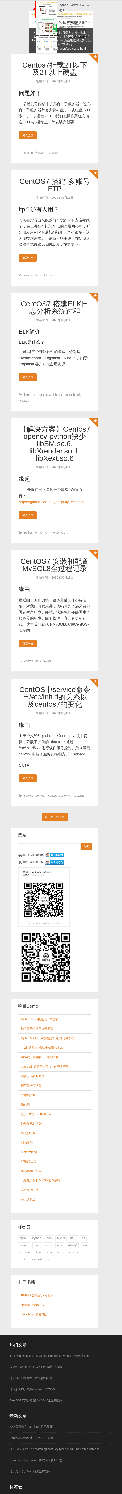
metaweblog (29, 1152)
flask (38, 1252)
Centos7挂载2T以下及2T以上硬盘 (54, 68)
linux (38, 275)
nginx (22, 1238)
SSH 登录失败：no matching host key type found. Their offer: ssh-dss (54, 1449)
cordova (24, 1252)
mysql (47, 661)
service (28, 795)
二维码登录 (28, 1095)
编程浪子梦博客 (31, 1085)
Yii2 (85, 1245)
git (83, 1238)
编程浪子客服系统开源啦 (37, 1028)
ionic (37, 1245)
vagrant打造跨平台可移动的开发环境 (45, 1066)
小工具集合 (28, 1199)
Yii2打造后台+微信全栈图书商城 (42, 1047)
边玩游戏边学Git (31, 1123)
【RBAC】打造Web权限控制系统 (31, 1378)
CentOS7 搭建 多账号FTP (54, 185)
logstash (69, 394)
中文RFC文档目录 (33, 1305)
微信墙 (25, 1104)
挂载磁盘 (52, 152)
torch (55, 532)
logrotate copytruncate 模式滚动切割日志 (35, 1460)
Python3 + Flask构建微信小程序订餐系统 (47, 1038)
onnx (38, 532)
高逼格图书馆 (30, 1190)
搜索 (86, 846)
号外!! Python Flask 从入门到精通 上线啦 (35, 1367)
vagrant (37, 1259)
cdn (49, 1252)
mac (60, 1245)
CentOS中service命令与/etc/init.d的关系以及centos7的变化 (54, 696)
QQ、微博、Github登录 (36, 1114)
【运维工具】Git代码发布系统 (40, 1180)
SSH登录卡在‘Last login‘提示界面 (31, 1426)
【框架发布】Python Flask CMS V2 (32, 1389)
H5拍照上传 (28, 1161)
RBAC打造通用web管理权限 (39, 1057)
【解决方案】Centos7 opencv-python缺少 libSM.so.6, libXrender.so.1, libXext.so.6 (54, 443)
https (60, 1252)
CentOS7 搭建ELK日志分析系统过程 (55, 307)
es (34, 394)
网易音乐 (27, 1142)
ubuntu (23, 1245)
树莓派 (72, 1245)
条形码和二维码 (31, 1171)
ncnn (47, 532)
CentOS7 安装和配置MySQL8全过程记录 (54, 564)
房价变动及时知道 (32, 1076)
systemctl (65, 795)
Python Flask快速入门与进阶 (39, 1019)
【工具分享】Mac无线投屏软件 (29, 1471)
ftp (45, 275)
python (28, 532)
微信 (73, 1238)
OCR (64, 532)
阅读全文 (28, 135)
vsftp (52, 275)
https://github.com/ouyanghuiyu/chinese (52, 502)
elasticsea (44, 394)
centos (28, 152)
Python (36, 1238)
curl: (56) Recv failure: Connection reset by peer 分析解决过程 (49, 1355)
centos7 (41, 795)
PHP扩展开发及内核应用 (37, 1295)
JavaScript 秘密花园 (34, 1314)
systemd (78, 795)
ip (48, 1259)
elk (79, 394)
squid (22, 1259)
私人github (28, 1133)
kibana (57, 394)
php (49, 1238)
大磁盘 (39, 152)
